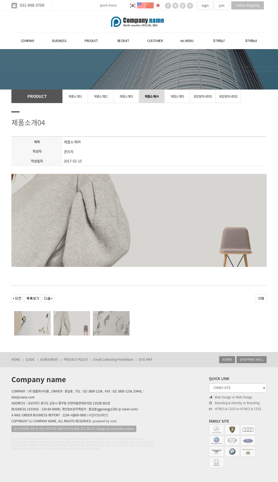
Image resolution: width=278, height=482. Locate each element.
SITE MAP (145, 359)
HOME (15, 359)
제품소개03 (126, 96)
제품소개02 (100, 96)
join (222, 5)
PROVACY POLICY (76, 359)
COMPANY (27, 41)
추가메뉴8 (251, 41)
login (205, 5)
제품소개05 (177, 96)
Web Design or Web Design (230, 397)
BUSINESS (59, 41)
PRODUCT (91, 41)
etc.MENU (186, 41)
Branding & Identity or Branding (234, 403)
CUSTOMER (155, 41)
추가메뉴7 (219, 41)
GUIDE (30, 359)
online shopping (247, 5)
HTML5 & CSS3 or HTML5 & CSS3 (235, 409)
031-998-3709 (32, 5)
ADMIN (227, 359)
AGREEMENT (49, 359)
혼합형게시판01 (203, 96)
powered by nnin (105, 421)
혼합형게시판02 (228, 96)
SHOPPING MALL (251, 359)
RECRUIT (123, 41)
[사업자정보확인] (97, 415)
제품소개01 (75, 96)
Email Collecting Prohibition (113, 359)
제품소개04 (152, 96)
